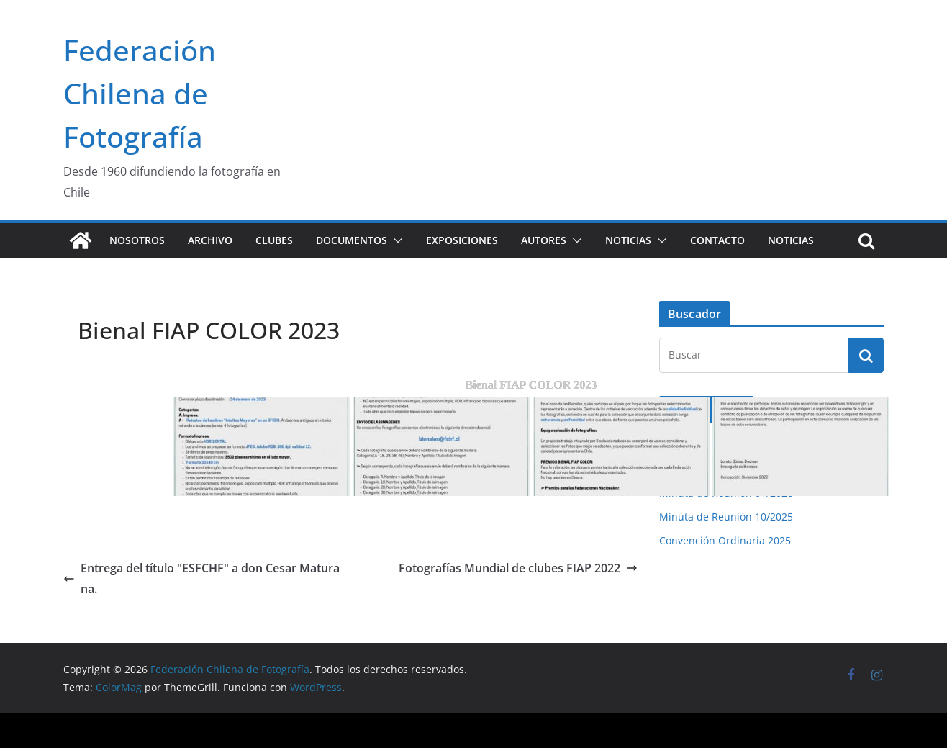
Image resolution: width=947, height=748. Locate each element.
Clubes (274, 240)
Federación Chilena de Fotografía (139, 93)
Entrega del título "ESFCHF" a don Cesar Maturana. (201, 578)
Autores (543, 240)
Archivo (210, 240)
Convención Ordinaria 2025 (725, 540)
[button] (395, 240)
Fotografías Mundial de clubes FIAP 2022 (518, 568)
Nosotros (137, 240)
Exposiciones (462, 240)
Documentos (351, 240)
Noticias (628, 240)
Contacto (717, 240)
